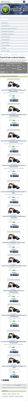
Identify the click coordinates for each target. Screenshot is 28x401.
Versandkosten (18, 385)
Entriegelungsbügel (14, 39)
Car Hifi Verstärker (5, 51)
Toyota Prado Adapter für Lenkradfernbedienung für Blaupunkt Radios (13, 90)
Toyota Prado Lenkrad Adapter (24, 54)
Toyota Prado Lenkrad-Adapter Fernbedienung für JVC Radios (13, 192)
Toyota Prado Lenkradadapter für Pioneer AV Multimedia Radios (13, 291)
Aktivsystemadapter (14, 37)
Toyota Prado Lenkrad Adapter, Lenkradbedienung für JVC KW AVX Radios (14, 115)
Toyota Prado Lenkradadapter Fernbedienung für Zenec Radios (14, 217)
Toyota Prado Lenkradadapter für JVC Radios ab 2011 (14, 265)
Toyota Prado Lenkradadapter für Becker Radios (13, 242)
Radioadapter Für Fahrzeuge (14, 31)
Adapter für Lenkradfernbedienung (14, 28)
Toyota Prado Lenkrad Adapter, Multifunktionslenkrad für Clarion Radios (13, 141)
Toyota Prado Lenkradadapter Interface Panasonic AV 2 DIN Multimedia (14, 316)
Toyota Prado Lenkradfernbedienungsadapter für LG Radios (14, 366)
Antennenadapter (14, 42)
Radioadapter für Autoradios (14, 34)
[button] (24, 2)
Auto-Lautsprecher (14, 25)
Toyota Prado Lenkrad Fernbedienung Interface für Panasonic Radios (14, 166)
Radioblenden (14, 23)
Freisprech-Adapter (5, 45)
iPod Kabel (3, 48)
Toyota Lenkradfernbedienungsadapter (16, 54)
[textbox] (19, 2)
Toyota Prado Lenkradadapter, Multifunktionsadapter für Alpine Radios (13, 342)
